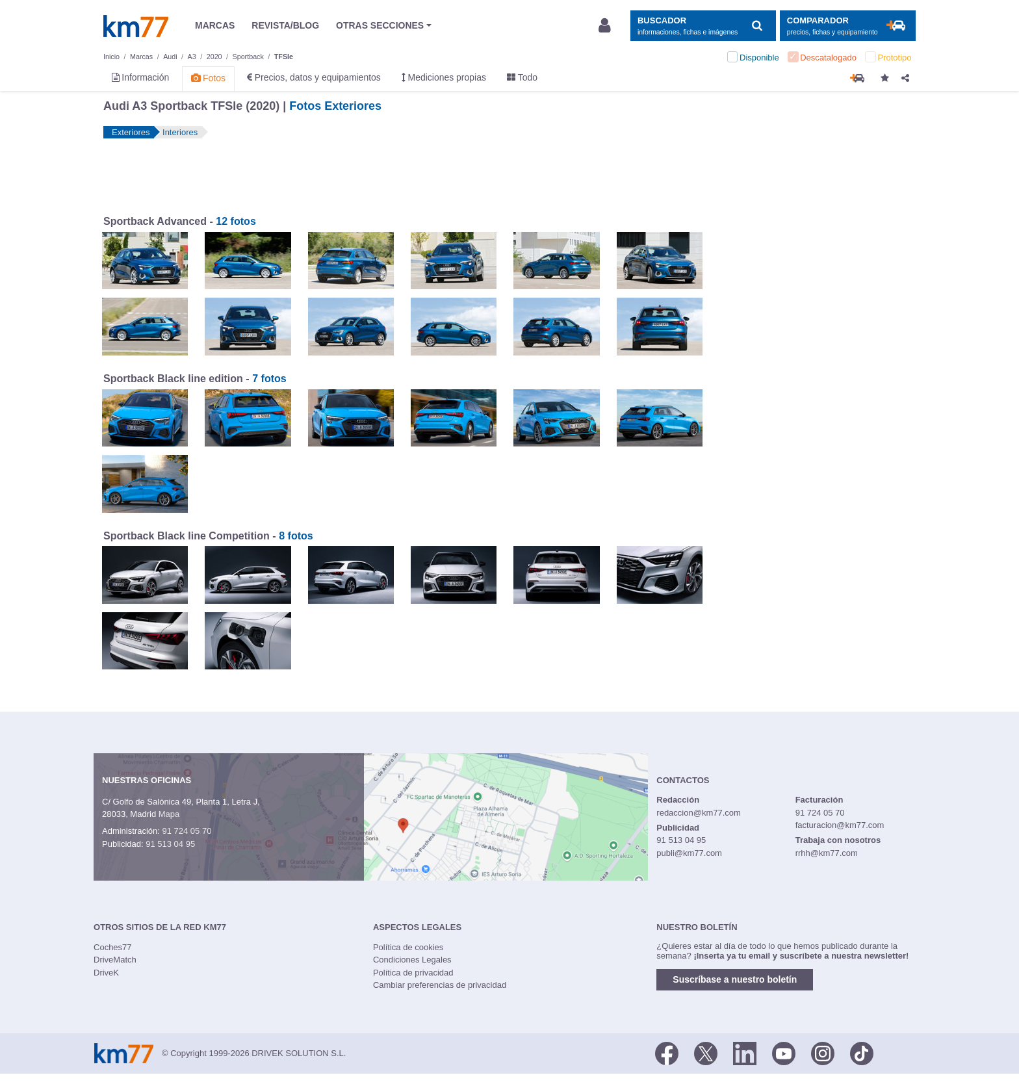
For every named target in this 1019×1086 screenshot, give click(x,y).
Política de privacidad (413, 972)
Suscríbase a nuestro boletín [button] (735, 979)
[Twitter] (705, 1052)
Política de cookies (408, 947)
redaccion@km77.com (698, 813)
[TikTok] (861, 1052)
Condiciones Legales (412, 959)
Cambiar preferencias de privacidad (439, 985)
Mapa (169, 814)
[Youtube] (783, 1052)
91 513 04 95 (170, 844)
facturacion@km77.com (839, 825)
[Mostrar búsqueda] (702, 25)
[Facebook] (666, 1052)
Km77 (136, 26)
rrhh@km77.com (826, 853)
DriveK (106, 972)
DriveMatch (115, 959)
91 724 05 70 (186, 831)
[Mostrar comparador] (848, 25)
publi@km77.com (689, 853)
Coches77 (113, 947)
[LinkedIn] (744, 1052)
